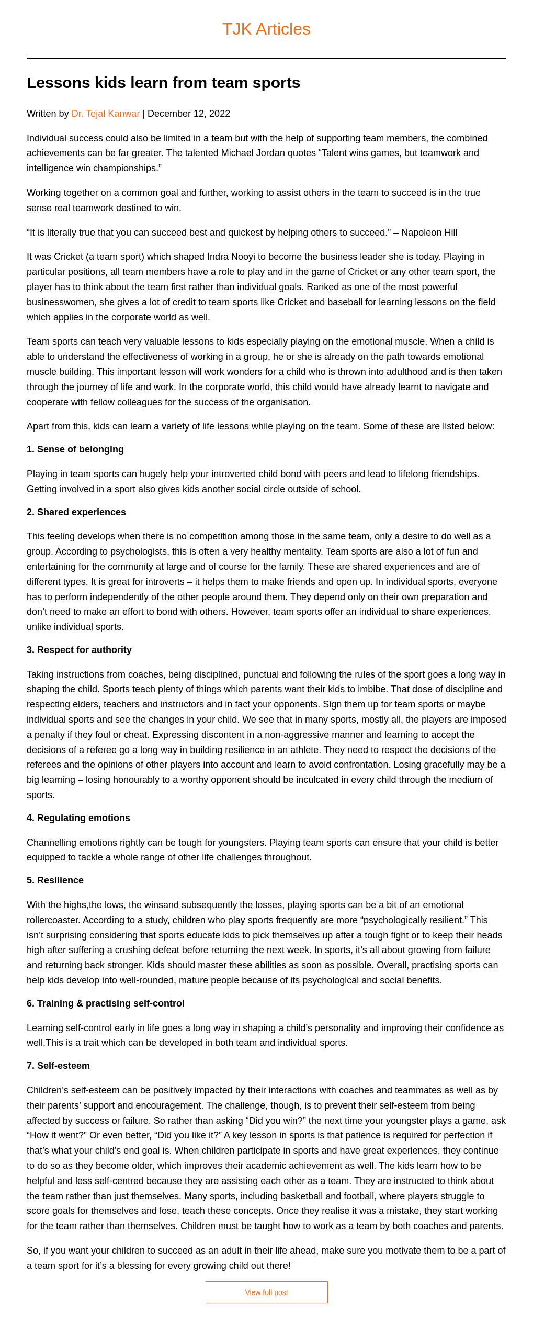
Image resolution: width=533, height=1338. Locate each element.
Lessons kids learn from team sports (164, 82)
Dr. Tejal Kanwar (106, 113)
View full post (266, 1292)
